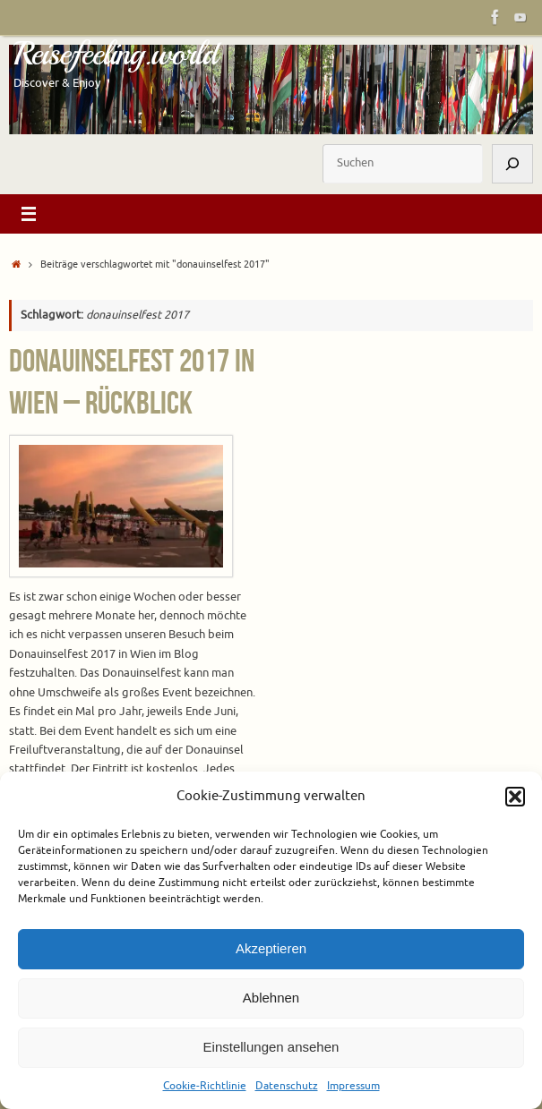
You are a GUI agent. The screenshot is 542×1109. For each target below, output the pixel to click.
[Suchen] (512, 163)
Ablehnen (271, 997)
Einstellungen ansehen (271, 1046)
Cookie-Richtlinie (204, 1086)
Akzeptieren (271, 948)
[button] (515, 797)
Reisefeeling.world (115, 54)
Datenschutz (286, 1086)
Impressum (353, 1086)
